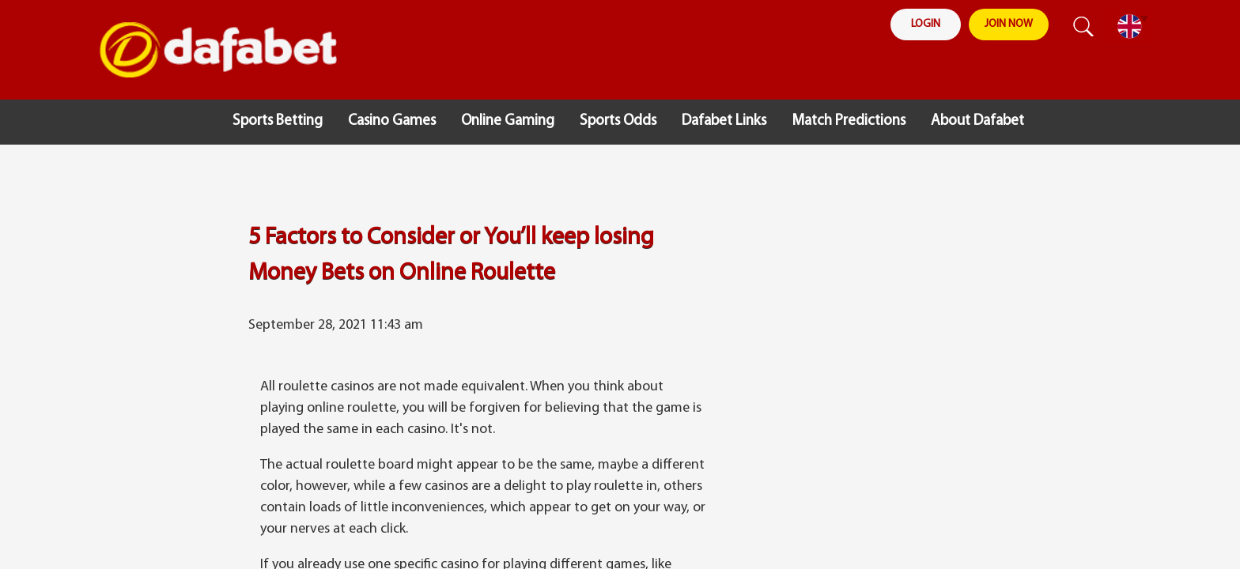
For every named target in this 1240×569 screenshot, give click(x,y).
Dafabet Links (724, 121)
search (1079, 27)
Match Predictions (848, 121)
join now (1009, 25)
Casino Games (392, 121)
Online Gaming (507, 121)
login (925, 25)
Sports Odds (618, 121)
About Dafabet (977, 121)
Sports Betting (277, 121)
